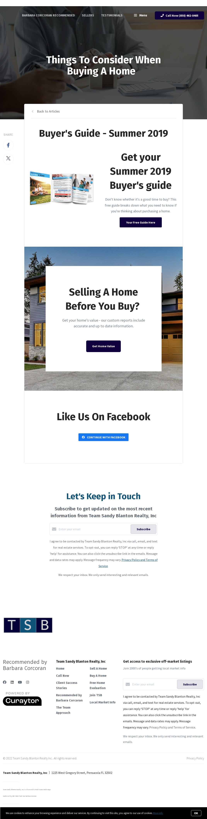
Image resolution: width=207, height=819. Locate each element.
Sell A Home (98, 668)
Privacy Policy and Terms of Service (172, 727)
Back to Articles (48, 111)
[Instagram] (27, 682)
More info (158, 813)
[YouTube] (20, 682)
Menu (140, 16)
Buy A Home (98, 676)
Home (60, 668)
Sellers (88, 15)
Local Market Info (103, 702)
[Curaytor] (22, 705)
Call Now (62, 676)
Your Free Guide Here (140, 222)
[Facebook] (4, 682)
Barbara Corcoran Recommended (48, 15)
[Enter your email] (94, 529)
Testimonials (112, 15)
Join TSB (96, 695)
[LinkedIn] (12, 682)
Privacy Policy (195, 758)
